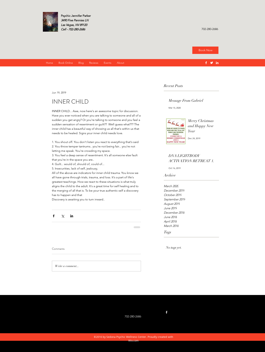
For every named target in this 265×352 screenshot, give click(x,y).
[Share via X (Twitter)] (62, 216)
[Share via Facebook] (53, 216)
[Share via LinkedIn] (71, 216)
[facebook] (206, 63)
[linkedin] (217, 63)
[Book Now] (205, 50)
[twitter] (211, 63)
